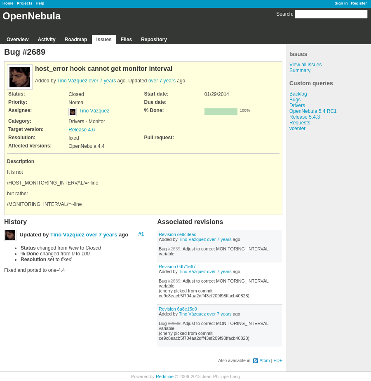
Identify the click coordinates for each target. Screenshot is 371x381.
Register (359, 3)
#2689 (174, 248)
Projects (25, 3)
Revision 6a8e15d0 (178, 308)
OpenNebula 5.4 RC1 (313, 111)
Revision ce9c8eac (177, 234)
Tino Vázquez (72, 81)
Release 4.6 (81, 130)
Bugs (295, 100)
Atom (264, 360)
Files (126, 39)
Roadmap (76, 39)
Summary (299, 70)
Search (284, 14)
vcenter (297, 128)
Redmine (165, 376)
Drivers (297, 105)
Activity (46, 39)
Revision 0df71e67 (177, 266)
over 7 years (102, 81)
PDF (277, 360)
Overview (17, 39)
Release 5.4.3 (304, 117)
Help (40, 3)
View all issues (305, 65)
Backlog (298, 94)
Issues (103, 39)
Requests (299, 123)
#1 (141, 234)
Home (8, 3)
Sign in (341, 3)
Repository (154, 39)
